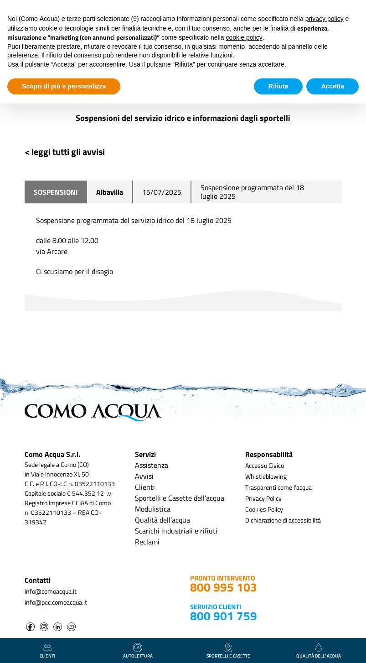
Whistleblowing (266, 476)
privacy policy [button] (324, 18)
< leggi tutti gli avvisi (65, 152)
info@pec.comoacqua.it (56, 602)
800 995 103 (223, 587)
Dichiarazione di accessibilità (283, 520)
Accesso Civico (264, 465)
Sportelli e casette (228, 651)
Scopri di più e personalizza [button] (64, 86)
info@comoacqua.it (51, 591)
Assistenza (151, 465)
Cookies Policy (264, 509)
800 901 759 (223, 616)
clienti (47, 651)
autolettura (138, 651)
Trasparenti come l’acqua (278, 487)
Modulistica (152, 508)
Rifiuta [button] (278, 86)
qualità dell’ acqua (318, 651)
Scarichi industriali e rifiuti (176, 530)
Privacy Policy (263, 498)
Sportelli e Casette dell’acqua (179, 497)
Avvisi (144, 476)
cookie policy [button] (244, 37)
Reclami (147, 541)
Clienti (145, 487)
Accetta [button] (332, 86)
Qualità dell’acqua (162, 519)
